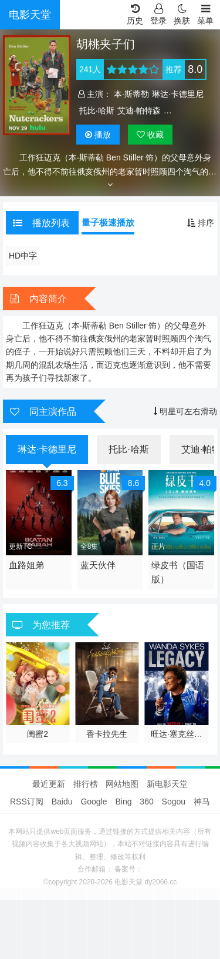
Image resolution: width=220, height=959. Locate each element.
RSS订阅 (26, 801)
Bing (123, 801)
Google (93, 801)
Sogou (173, 801)
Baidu (62, 801)
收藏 (150, 134)
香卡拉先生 (106, 734)
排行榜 (85, 784)
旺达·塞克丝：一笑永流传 (176, 734)
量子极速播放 (108, 222)
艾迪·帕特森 (139, 110)
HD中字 (23, 255)
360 (146, 801)
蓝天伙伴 (98, 565)
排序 (200, 222)
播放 (98, 134)
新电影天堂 (167, 784)
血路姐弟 (26, 565)
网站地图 (122, 784)
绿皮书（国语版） (177, 572)
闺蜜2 (37, 734)
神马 (202, 801)
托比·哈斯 (96, 110)
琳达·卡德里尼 (178, 94)
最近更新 (48, 784)
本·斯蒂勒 (131, 94)
